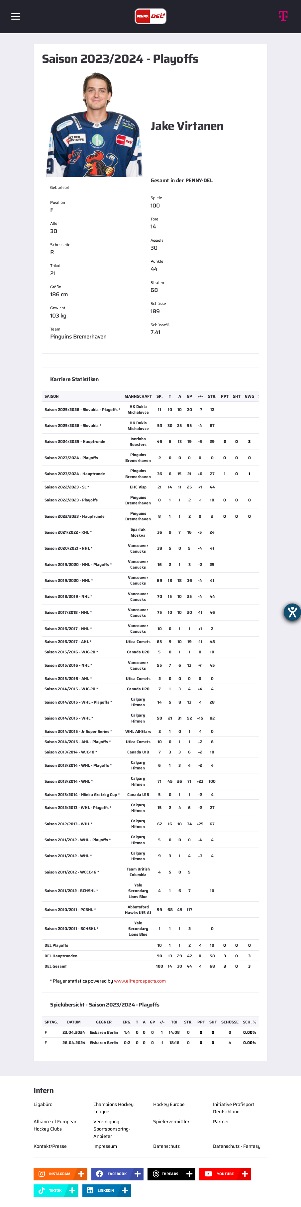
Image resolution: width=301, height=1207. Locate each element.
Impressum (105, 1146)
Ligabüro (43, 1104)
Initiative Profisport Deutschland (233, 1108)
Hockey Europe (169, 1104)
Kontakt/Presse (50, 1146)
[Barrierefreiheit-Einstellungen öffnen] (292, 612)
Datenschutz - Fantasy (236, 1146)
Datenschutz (166, 1146)
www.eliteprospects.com (140, 981)
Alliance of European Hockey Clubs (55, 1125)
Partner (221, 1121)
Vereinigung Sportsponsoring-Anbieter (111, 1129)
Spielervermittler (171, 1121)
